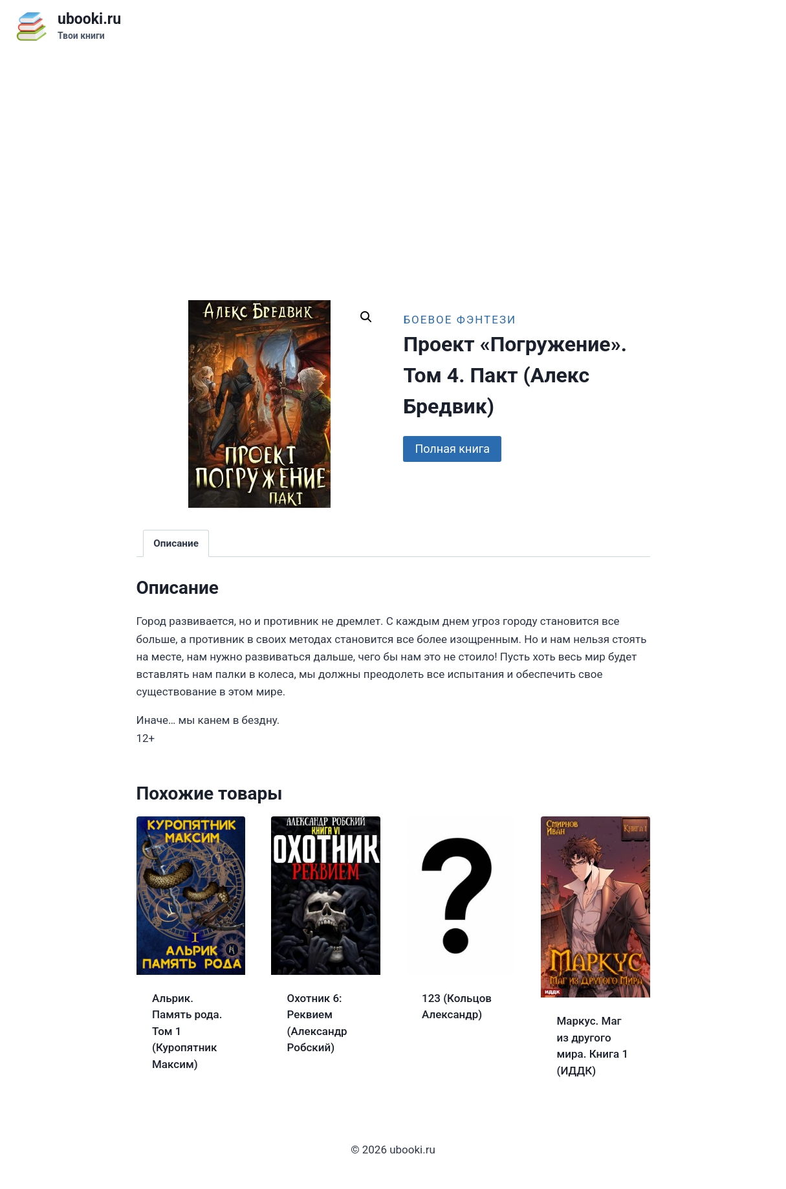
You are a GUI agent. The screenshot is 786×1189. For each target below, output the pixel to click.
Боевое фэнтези (459, 319)
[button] (366, 317)
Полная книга (452, 448)
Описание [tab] (176, 543)
